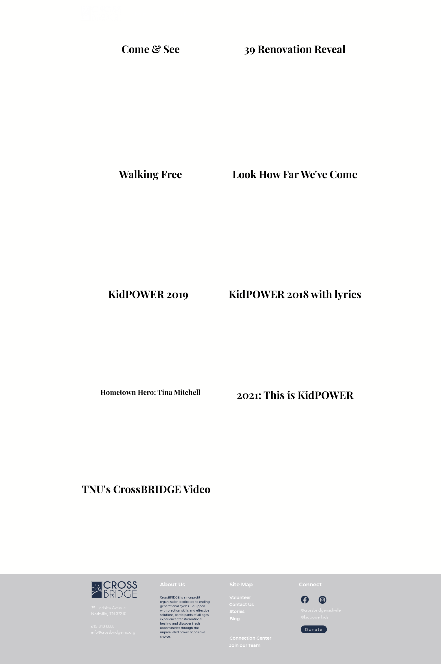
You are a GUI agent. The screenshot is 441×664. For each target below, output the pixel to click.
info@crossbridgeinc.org (113, 632)
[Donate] (314, 629)
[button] (189, 14)
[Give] (345, 14)
